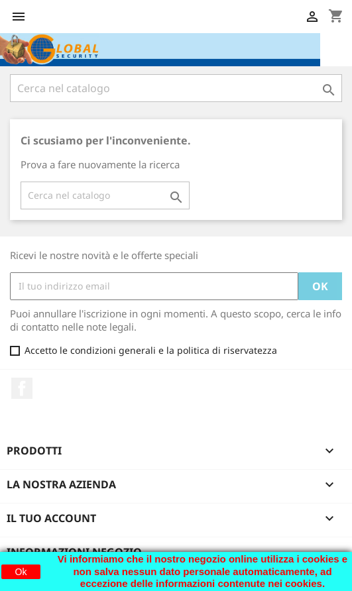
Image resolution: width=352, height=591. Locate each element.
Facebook (21, 388)
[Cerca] (176, 88)
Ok (21, 571)
